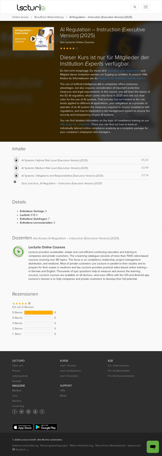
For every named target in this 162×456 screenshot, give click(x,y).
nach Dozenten (69, 376)
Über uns (17, 365)
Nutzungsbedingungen (54, 445)
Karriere (17, 400)
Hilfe (62, 390)
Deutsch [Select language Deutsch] (20, 449)
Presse (16, 370)
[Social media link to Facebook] (14, 411)
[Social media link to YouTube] (35, 411)
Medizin (16, 390)
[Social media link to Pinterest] (28, 411)
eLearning (18, 406)
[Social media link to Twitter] (21, 411)
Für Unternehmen (118, 365)
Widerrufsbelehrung (81, 445)
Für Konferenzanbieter (121, 376)
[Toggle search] (135, 7)
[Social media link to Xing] (42, 411)
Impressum (134, 445)
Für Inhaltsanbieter (119, 370)
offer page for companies (75, 124)
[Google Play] (45, 427)
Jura (14, 395)
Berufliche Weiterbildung (48, 17)
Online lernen (20, 17)
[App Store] (22, 427)
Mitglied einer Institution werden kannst (121, 78)
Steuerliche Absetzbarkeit (110, 445)
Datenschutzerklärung (25, 445)
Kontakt (16, 381)
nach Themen (68, 365)
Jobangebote (20, 376)
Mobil (63, 395)
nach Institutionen (70, 370)
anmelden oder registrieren (123, 70)
